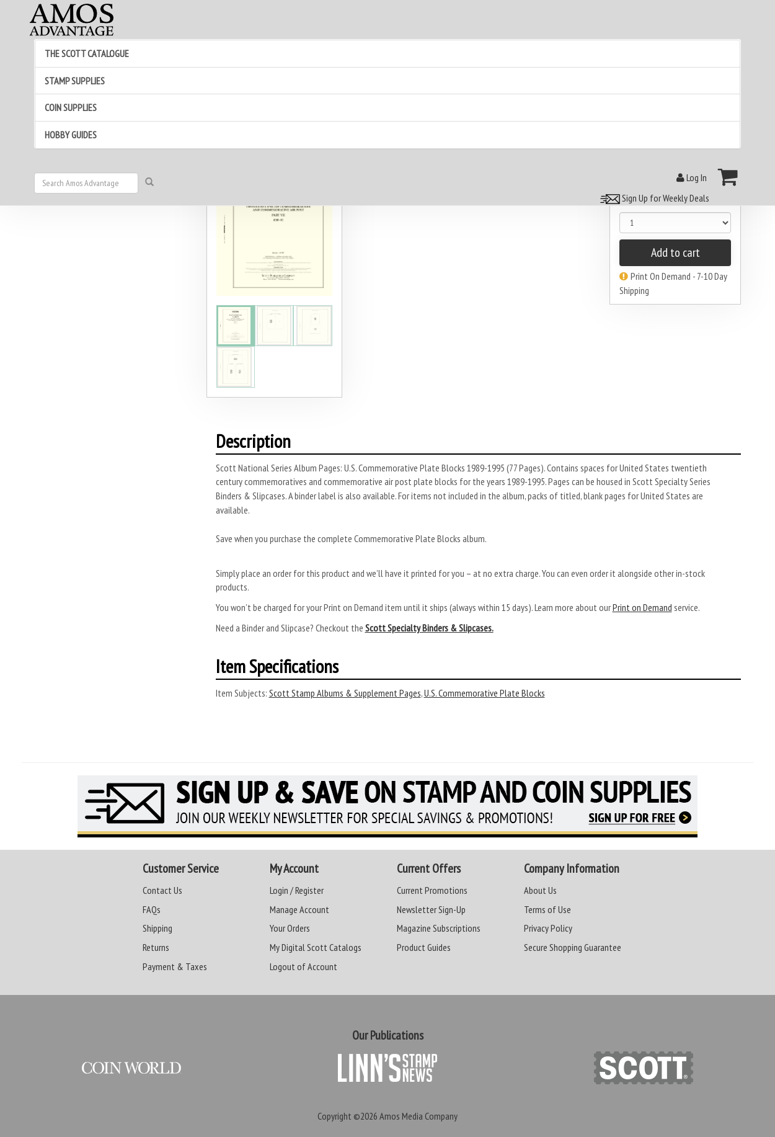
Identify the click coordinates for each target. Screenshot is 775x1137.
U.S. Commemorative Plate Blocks (484, 693)
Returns (156, 947)
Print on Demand (642, 607)
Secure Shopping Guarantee (572, 947)
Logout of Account (303, 966)
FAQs (152, 909)
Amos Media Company (418, 1116)
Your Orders (290, 928)
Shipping (157, 928)
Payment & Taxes (175, 966)
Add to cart (675, 252)
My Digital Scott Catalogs (315, 947)
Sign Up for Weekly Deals (652, 198)
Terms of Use (547, 909)
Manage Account (299, 909)
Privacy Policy (548, 928)
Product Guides (424, 947)
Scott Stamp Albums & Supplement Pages (345, 693)
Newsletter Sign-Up (431, 909)
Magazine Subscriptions (438, 928)
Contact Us (162, 890)
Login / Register (297, 890)
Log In (691, 177)
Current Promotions (432, 890)
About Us (540, 890)
